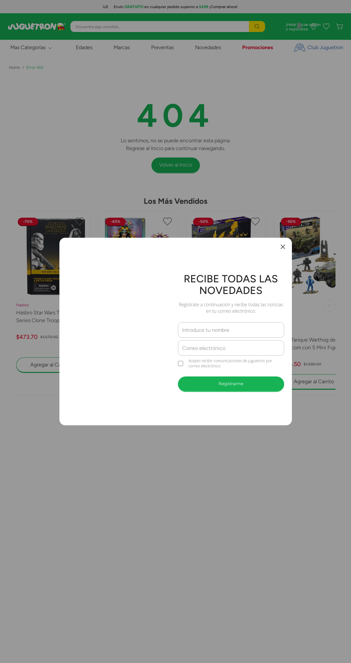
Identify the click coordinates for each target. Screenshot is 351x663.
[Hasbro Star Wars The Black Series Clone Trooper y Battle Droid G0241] (50, 303)
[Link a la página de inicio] (14, 67)
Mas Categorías (28, 47)
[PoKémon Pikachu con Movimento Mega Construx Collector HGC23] (226, 303)
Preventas (162, 47)
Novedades (208, 47)
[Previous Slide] (8, 6)
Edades (84, 47)
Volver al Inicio (175, 165)
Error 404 (34, 67)
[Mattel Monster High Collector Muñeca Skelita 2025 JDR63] (138, 303)
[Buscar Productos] (257, 26)
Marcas (122, 47)
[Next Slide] (343, 6)
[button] (172, 401)
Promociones (257, 47)
